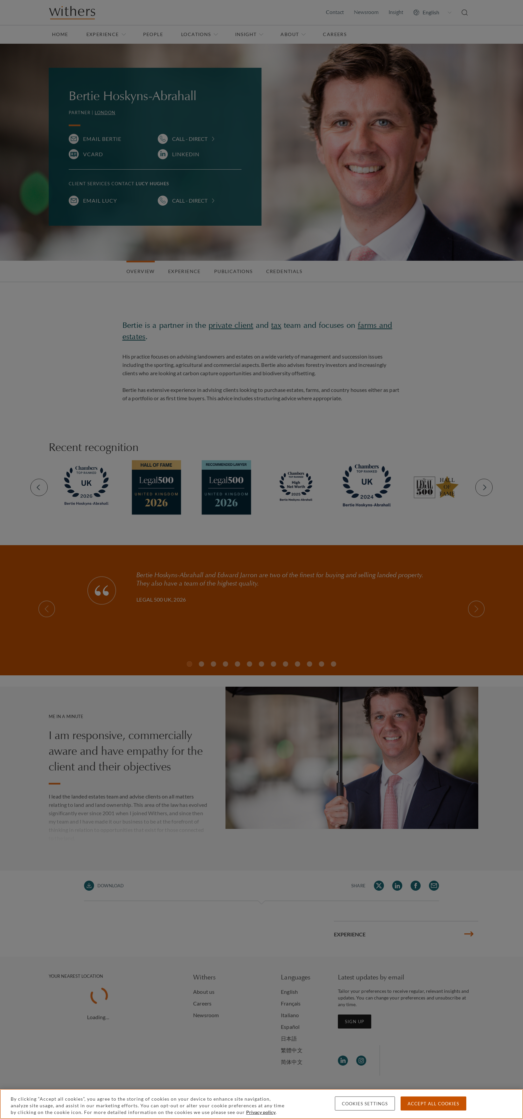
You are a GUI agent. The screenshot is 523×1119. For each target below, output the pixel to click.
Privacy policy (261, 1112)
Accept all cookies (433, 1103)
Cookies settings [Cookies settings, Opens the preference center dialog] (365, 1103)
